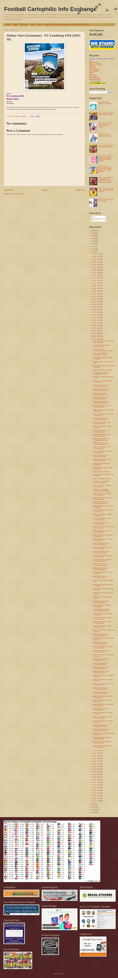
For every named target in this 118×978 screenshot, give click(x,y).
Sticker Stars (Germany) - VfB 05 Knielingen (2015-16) (101, 560)
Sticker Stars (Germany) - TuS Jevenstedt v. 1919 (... (100, 577)
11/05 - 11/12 (96, 275)
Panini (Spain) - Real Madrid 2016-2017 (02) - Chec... (101, 742)
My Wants (24, 24)
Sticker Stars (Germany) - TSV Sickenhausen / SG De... (100, 389)
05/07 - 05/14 (96, 753)
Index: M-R (92, 67)
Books (15, 24)
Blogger (62, 973)
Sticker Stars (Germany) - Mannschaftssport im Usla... (100, 394)
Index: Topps (93, 76)
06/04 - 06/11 (96, 333)
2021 (92, 241)
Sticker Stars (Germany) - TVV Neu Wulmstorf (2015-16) (102, 460)
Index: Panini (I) (93, 69)
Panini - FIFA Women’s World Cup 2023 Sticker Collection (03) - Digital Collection (104, 169)
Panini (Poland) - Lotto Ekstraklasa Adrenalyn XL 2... (101, 381)
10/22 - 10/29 (96, 280)
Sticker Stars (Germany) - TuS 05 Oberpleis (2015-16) (101, 435)
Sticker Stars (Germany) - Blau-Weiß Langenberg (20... (102, 535)
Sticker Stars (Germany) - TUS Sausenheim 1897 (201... (100, 402)
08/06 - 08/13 (96, 309)
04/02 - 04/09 (96, 766)
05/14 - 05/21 (96, 750)
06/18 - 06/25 (96, 328)
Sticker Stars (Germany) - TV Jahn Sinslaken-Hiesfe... (101, 622)
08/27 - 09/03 (96, 301)
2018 (92, 249)
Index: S (91, 72)
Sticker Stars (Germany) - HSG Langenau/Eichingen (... (100, 543)
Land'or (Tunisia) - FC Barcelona (101, 471)
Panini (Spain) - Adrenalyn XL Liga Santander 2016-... (101, 498)
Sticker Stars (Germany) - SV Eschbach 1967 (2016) (100, 725)
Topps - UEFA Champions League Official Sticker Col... (101, 494)
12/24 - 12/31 (96, 256)
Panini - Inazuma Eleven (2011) (101, 478)
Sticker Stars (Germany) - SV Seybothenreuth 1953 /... (100, 564)
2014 (92, 809)
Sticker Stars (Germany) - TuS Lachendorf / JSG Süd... (100, 552)
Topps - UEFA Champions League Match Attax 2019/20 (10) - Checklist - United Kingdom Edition (105, 180)
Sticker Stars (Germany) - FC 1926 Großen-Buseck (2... (101, 717)
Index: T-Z (92, 74)
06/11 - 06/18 (96, 330)
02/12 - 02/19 (96, 785)
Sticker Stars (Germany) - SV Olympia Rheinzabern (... (102, 414)
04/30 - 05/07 (96, 756)
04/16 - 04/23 (96, 761)
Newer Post (8, 190)
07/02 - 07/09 (96, 323)
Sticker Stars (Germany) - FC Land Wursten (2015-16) (101, 548)
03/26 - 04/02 (96, 769)
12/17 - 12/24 (96, 259)
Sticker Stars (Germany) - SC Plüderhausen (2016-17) (100, 418)
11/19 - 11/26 (96, 270)
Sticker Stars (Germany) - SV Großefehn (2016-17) (100, 667)
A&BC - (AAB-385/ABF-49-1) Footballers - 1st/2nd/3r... (100, 354)
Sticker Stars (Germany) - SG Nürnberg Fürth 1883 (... (100, 443)
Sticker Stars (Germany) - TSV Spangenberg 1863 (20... (100, 385)
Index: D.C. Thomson (95, 64)
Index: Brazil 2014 (94, 77)
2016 (92, 804)
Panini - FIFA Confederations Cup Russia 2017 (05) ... (101, 746)
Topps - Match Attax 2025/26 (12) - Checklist (104, 103)
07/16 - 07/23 (96, 317)
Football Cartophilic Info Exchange (50, 9)
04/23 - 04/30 (96, 758)
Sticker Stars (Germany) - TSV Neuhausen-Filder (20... (100, 456)
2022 (92, 238)
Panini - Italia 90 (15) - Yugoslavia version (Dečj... (101, 606)
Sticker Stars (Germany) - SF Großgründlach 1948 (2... (100, 663)
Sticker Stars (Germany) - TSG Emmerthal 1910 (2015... (100, 729)
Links (39, 24)
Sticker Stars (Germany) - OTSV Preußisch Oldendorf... (101, 431)
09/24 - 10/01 (96, 291)
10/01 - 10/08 (96, 288)
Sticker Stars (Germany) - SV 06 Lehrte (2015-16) (101, 531)
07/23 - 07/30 (96, 315)
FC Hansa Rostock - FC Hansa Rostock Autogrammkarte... (100, 610)
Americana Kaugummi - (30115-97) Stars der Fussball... (102, 738)
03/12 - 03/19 (96, 774)
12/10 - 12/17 (96, 262)
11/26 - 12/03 (96, 267)
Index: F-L (92, 65)
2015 (92, 807)
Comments (94, 220)
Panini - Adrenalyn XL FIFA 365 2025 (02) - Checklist (105, 146)
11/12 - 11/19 (96, 272)
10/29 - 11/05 (96, 277)
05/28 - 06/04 (96, 336)
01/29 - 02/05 (96, 790)
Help (32, 24)
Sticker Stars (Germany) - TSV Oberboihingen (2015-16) (100, 439)
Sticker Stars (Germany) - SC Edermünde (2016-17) (100, 398)
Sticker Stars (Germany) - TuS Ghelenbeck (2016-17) (100, 672)
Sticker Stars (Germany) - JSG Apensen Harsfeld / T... (100, 651)
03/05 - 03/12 (96, 777)
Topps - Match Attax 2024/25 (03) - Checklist (104, 135)
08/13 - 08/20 (96, 307)
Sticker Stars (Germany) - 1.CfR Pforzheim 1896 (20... (101, 422)
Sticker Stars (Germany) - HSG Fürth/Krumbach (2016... (100, 692)
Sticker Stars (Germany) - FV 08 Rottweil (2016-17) (101, 406)
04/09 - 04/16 (96, 763)
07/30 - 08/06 (96, 312)
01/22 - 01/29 (96, 793)
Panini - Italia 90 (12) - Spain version (102, 370)
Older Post (81, 190)
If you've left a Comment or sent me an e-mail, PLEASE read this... (66, 24)
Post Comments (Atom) (18, 193)
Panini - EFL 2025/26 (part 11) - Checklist (105, 200)
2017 (92, 251)
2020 (92, 243)
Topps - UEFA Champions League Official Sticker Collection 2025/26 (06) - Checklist (105, 158)
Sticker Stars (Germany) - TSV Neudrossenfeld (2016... (100, 502)
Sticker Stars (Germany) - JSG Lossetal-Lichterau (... (100, 523)
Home (8, 24)
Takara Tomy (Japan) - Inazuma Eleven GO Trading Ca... (103, 341)
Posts (93, 217)
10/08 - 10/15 (96, 285)
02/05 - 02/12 (96, 787)
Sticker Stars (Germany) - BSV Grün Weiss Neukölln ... (102, 451)
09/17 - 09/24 (96, 293)
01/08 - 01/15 (96, 798)
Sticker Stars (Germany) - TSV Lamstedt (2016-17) (100, 709)
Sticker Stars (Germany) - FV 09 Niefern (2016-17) (101, 447)
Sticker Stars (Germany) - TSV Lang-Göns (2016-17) (102, 539)
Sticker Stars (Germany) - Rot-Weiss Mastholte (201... (102, 515)
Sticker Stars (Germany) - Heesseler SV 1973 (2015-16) (102, 647)
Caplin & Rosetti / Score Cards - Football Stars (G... (101, 345)
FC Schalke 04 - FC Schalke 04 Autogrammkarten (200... (101, 373)
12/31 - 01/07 (96, 254)
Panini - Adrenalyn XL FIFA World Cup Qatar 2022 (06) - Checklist (105, 190)
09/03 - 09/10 (96, 299)
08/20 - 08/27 (96, 304)
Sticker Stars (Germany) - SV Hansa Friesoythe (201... (102, 696)
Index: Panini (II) (94, 71)
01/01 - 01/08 (96, 801)
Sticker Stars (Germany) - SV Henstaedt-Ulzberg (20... (100, 643)
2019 (92, 246)
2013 (92, 812)
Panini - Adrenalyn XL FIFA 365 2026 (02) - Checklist (105, 113)
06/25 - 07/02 (96, 325)
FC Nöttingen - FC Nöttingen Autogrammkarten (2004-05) (101, 490)
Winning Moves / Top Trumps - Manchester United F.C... (100, 482)
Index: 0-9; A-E (93, 62)
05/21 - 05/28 (96, 338)
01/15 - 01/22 (96, 795)
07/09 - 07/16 (96, 320)
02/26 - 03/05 (96, 779)
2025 (92, 230)
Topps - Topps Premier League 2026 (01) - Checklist (104, 125)
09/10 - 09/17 (96, 296)
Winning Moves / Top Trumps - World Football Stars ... (102, 585)
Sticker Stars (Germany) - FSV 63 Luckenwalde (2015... (101, 519)
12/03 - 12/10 (96, 264)
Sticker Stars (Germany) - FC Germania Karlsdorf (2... (100, 568)
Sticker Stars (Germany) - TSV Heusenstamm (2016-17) (100, 634)
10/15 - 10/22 (96, 283)
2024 (92, 233)
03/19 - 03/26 (96, 771)
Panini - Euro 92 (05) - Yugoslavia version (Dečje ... (101, 486)
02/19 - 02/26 (96, 782)
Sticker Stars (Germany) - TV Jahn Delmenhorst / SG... (101, 626)
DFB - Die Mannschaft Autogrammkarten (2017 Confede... (103, 350)
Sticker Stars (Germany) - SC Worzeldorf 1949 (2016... (100, 688)
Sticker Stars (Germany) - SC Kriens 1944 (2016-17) (102, 556)
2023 (92, 235)
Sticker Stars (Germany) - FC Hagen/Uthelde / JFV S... (100, 659)
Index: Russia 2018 (94, 79)
